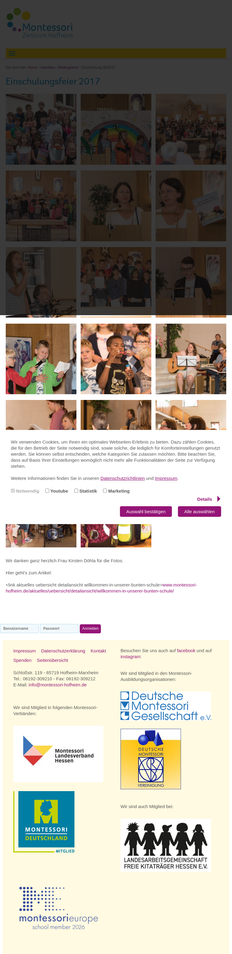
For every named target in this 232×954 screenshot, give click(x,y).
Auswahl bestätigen (146, 511)
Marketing (116, 491)
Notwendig (25, 491)
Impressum (166, 478)
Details (209, 499)
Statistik (85, 491)
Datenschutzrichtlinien (123, 478)
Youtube (56, 491)
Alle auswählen (199, 511)
